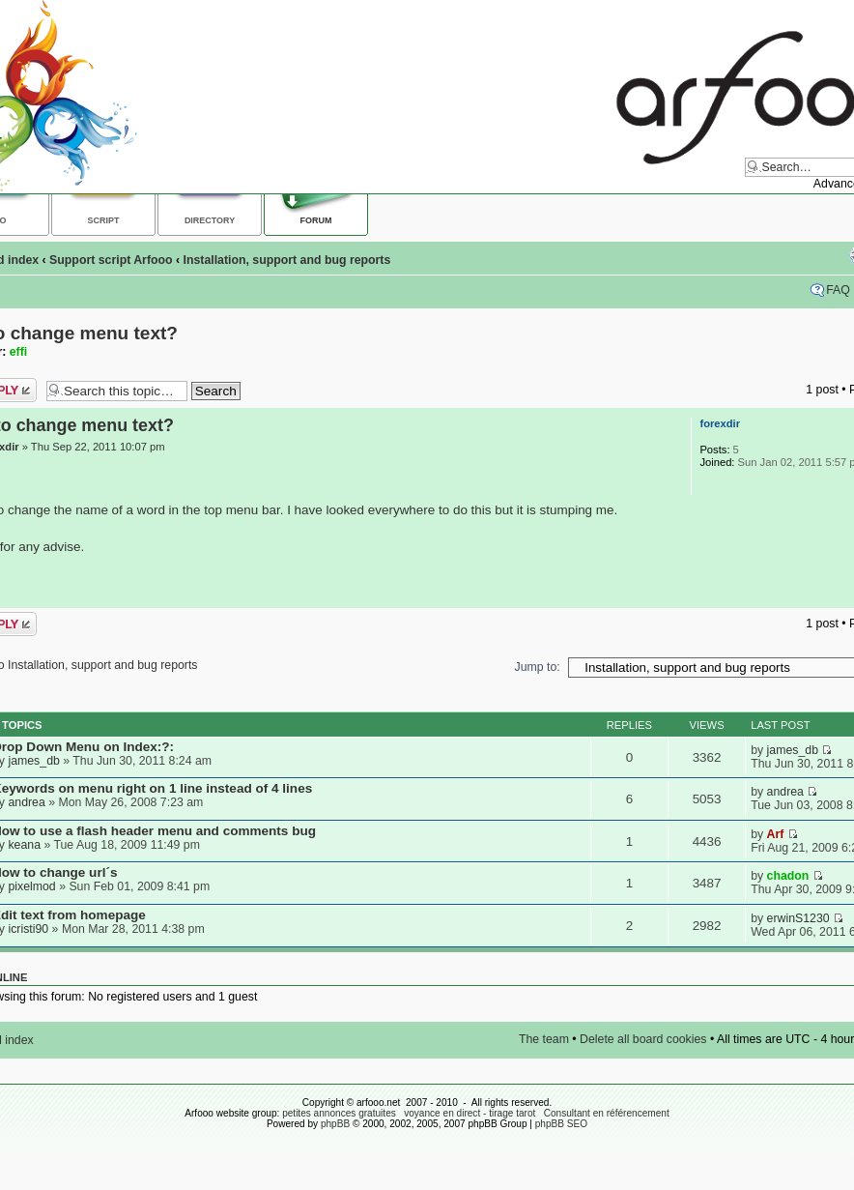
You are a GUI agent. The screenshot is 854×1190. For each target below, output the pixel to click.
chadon (788, 876)
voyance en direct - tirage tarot (469, 1113)
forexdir (719, 423)
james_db (33, 761)
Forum (316, 220)
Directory (210, 220)
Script (104, 220)
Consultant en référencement (606, 1113)
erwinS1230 (798, 918)
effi (18, 352)
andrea (26, 802)
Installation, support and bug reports (287, 260)
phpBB (335, 1123)
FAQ (838, 290)
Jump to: (537, 667)
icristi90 (28, 929)
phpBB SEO (561, 1123)
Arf (775, 834)
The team (544, 1039)
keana (24, 845)
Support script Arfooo (110, 260)
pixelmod (31, 886)
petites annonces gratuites (339, 1113)
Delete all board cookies (643, 1039)
